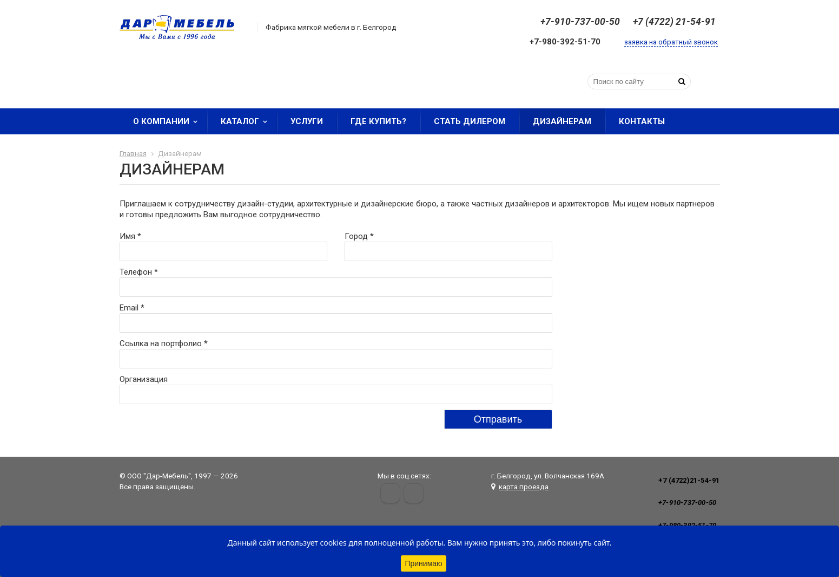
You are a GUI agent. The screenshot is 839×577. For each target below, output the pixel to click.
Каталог (247, 121)
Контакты (642, 121)
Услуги (306, 121)
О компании (168, 121)
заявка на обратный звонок (671, 42)
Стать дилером (469, 121)
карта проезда (524, 486)
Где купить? (378, 121)
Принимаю (423, 563)
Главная (133, 153)
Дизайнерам (562, 121)
